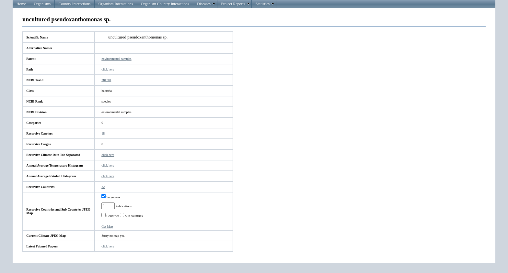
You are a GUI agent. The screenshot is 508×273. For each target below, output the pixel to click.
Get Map (107, 226)
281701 (106, 80)
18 (103, 133)
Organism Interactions (115, 4)
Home (21, 4)
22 (103, 187)
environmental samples (116, 58)
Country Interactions (74, 4)
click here (107, 69)
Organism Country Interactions (165, 4)
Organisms (42, 4)
